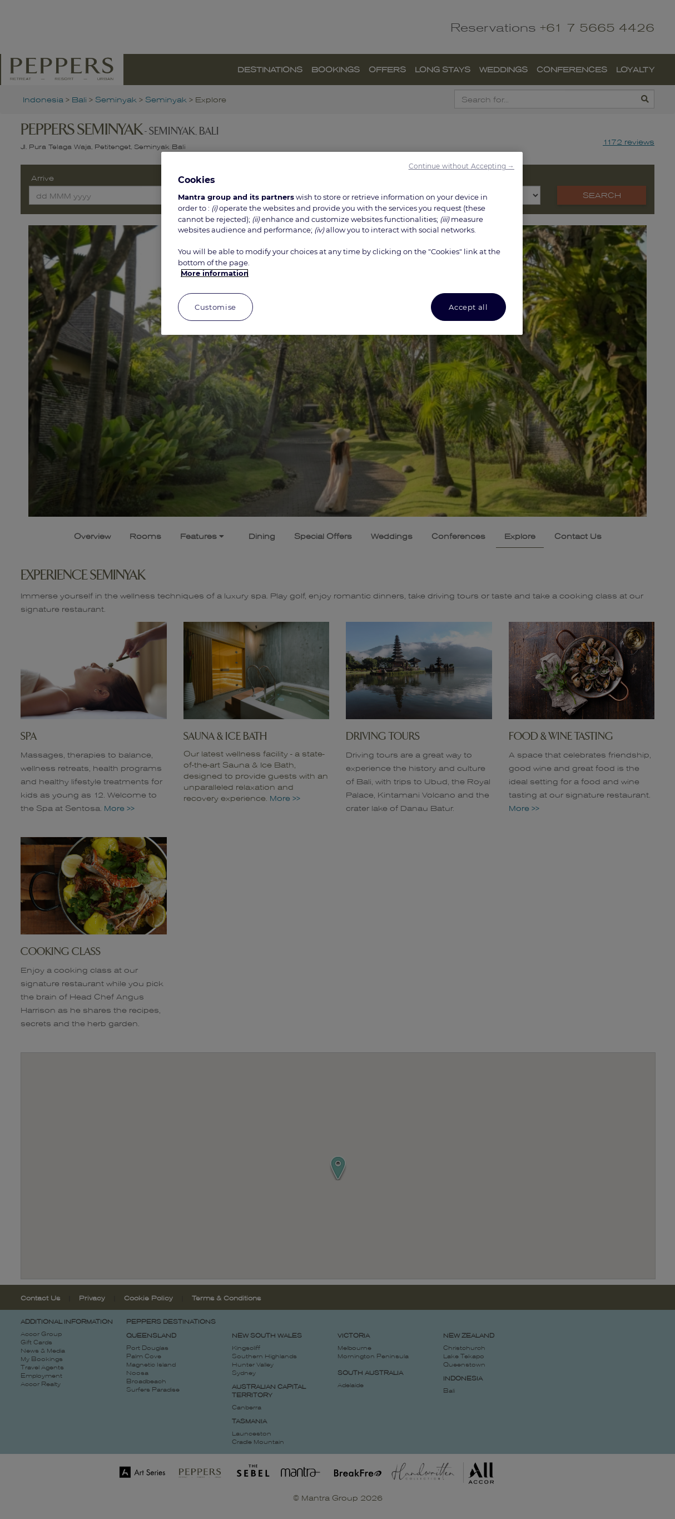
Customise (215, 307)
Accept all (468, 307)
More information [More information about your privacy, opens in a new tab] (215, 273)
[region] (342, 243)
